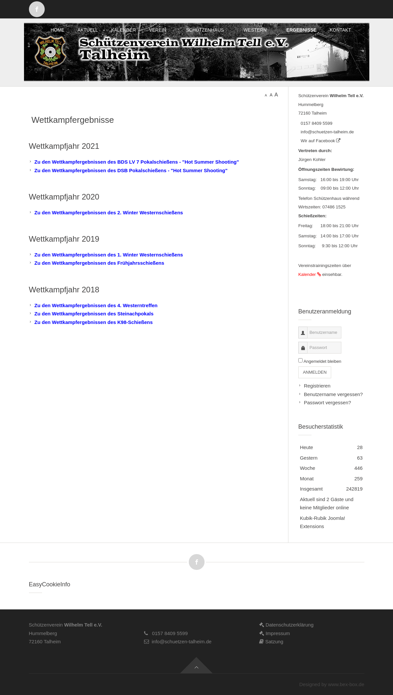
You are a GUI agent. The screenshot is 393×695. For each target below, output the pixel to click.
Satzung (271, 641)
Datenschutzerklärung (286, 625)
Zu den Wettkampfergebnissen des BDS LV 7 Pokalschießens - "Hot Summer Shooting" (137, 162)
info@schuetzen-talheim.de (326, 131)
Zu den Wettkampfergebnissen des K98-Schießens (94, 322)
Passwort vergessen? (327, 402)
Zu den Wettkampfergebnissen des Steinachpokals (94, 313)
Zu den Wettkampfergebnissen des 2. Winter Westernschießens (109, 212)
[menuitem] (57, 30)
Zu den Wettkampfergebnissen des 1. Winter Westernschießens (109, 254)
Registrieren (317, 385)
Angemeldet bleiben (322, 361)
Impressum (274, 633)
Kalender (310, 274)
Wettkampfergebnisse (73, 120)
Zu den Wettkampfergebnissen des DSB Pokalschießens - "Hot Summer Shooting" (131, 170)
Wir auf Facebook (319, 140)
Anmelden (315, 372)
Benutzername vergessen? (333, 394)
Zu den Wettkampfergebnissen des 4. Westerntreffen (96, 305)
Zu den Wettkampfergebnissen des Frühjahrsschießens (99, 263)
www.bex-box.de (346, 684)
